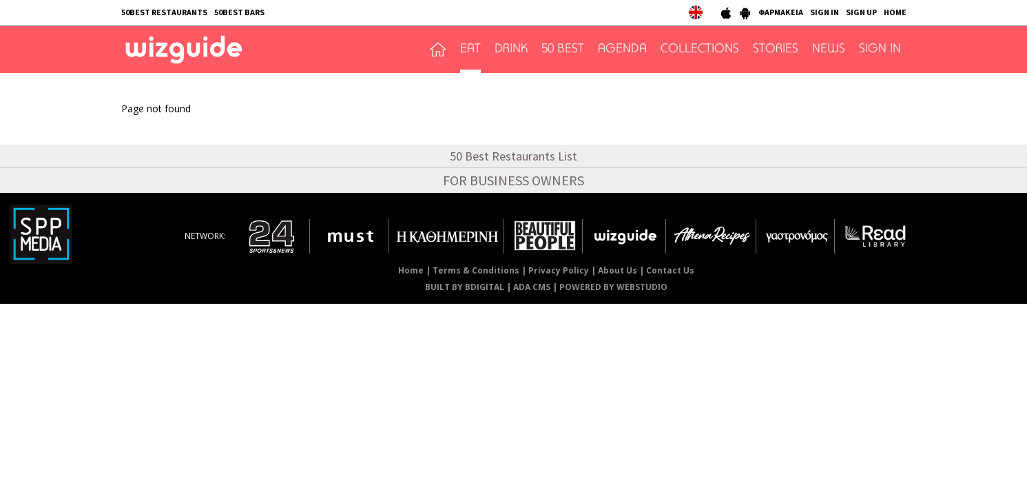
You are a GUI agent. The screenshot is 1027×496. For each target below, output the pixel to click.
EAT (470, 49)
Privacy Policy (558, 270)
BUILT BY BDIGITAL (464, 287)
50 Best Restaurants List (513, 156)
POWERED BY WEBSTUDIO (613, 287)
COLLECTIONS (700, 49)
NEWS (828, 49)
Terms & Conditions (476, 270)
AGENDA (622, 49)
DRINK (511, 49)
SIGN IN (824, 12)
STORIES (775, 49)
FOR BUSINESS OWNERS (513, 180)
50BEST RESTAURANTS (164, 12)
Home (411, 270)
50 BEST (562, 49)
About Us (617, 270)
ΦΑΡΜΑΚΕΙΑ (780, 12)
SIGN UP (861, 12)
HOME (895, 12)
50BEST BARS (239, 12)
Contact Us (670, 270)
